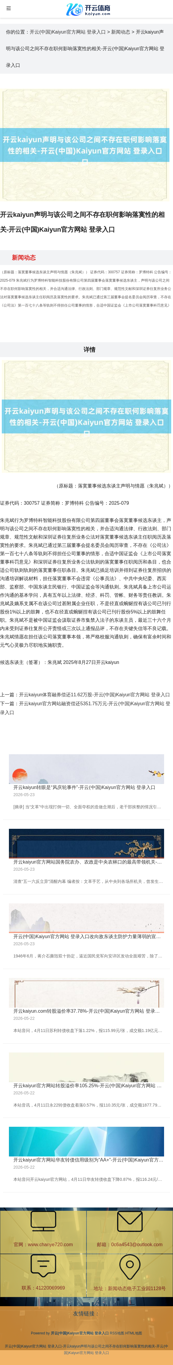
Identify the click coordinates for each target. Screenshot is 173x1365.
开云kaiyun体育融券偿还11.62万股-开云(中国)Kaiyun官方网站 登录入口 (94, 694)
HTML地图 (133, 1333)
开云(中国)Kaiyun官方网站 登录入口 (68, 31)
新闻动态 (120, 31)
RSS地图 (117, 1333)
